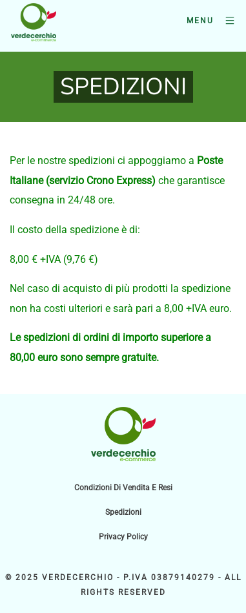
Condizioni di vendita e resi (123, 487)
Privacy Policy (123, 536)
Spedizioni (123, 512)
